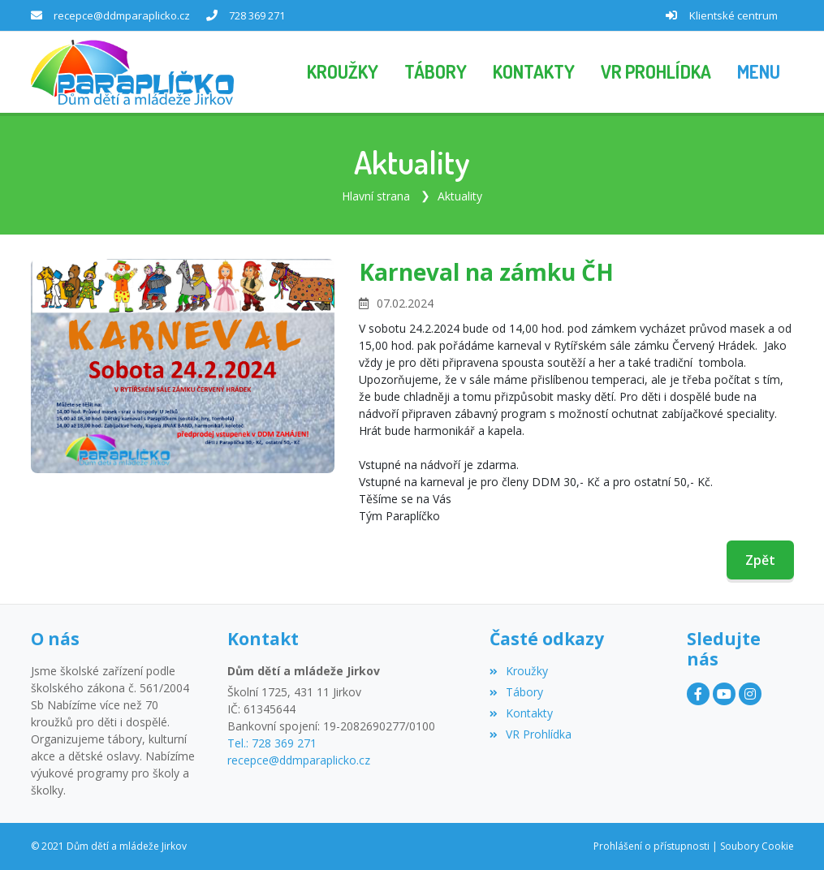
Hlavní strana (376, 196)
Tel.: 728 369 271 (272, 743)
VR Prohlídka (531, 734)
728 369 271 (257, 15)
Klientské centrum (733, 15)
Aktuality (460, 196)
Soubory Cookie (757, 846)
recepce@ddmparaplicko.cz (122, 15)
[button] (758, 72)
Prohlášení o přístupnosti (651, 846)
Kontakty (521, 713)
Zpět (760, 560)
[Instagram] (750, 694)
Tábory (516, 692)
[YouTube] (724, 694)
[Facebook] (698, 694)
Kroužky (519, 670)
